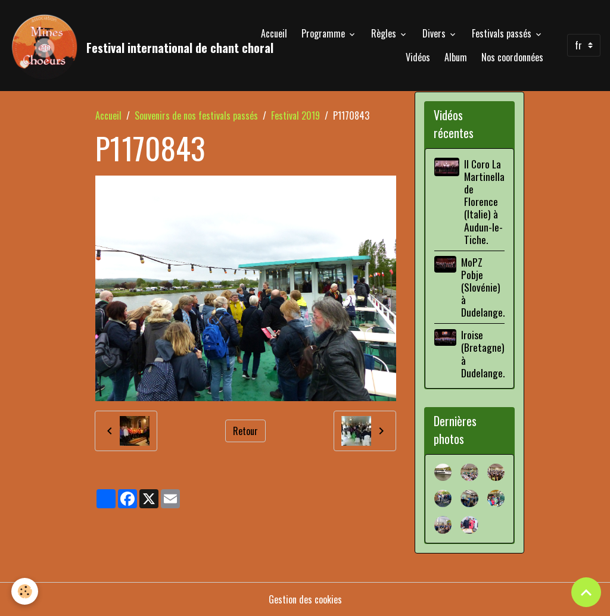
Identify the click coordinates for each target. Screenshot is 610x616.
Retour (245, 431)
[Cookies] (25, 591)
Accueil (274, 33)
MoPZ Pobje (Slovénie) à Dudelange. (483, 287)
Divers (435, 33)
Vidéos (418, 57)
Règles (385, 33)
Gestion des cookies (305, 599)
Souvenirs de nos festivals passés (196, 115)
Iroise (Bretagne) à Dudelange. (483, 353)
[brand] (110, 45)
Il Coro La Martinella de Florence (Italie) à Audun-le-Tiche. (484, 201)
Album (455, 57)
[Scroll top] (586, 592)
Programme (324, 33)
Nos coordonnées (512, 57)
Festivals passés (503, 33)
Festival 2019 (295, 115)
